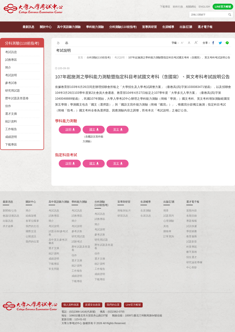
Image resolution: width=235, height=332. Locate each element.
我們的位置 (32, 241)
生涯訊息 (145, 215)
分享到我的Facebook (213, 43)
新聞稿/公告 (10, 210)
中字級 (189, 43)
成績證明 (11, 136)
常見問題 (54, 268)
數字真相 (191, 251)
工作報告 (11, 129)
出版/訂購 (186, 26)
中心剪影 (191, 267)
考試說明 (11, 75)
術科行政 (178, 6)
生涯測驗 (145, 210)
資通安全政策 (92, 303)
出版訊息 (8, 220)
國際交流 (31, 231)
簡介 (8, 67)
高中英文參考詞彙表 (58, 241)
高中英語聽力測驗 (69, 26)
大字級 (196, 43)
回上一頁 (58, 43)
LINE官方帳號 (223, 6)
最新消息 (8, 201)
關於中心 (46, 26)
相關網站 (191, 6)
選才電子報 (205, 26)
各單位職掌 (32, 220)
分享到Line (227, 43)
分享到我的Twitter (220, 43)
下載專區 (165, 6)
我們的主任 (32, 226)
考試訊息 (11, 52)
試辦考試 (77, 241)
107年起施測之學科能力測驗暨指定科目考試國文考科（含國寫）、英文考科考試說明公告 (179, 57)
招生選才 (191, 257)
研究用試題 (12, 90)
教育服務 (191, 236)
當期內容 (191, 210)
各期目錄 (191, 215)
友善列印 (67, 43)
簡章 (166, 210)
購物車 (167, 231)
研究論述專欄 (194, 262)
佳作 (8, 106)
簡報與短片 (124, 210)
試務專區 (11, 59)
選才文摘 (11, 113)
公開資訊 (31, 236)
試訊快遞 (191, 226)
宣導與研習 (149, 26)
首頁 (80, 57)
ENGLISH (204, 6)
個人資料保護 (71, 303)
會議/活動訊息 (11, 215)
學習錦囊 (191, 231)
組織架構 (31, 215)
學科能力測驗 (95, 26)
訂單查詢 (168, 236)
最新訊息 (28, 26)
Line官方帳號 (133, 303)
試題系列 (168, 215)
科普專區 (191, 246)
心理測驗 (168, 220)
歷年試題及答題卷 (17, 98)
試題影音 (191, 241)
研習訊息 (123, 215)
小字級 (182, 43)
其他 (166, 226)
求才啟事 (8, 226)
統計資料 (11, 121)
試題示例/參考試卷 (58, 233)
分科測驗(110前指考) (123, 26)
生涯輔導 (168, 26)
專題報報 (191, 220)
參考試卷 (11, 82)
